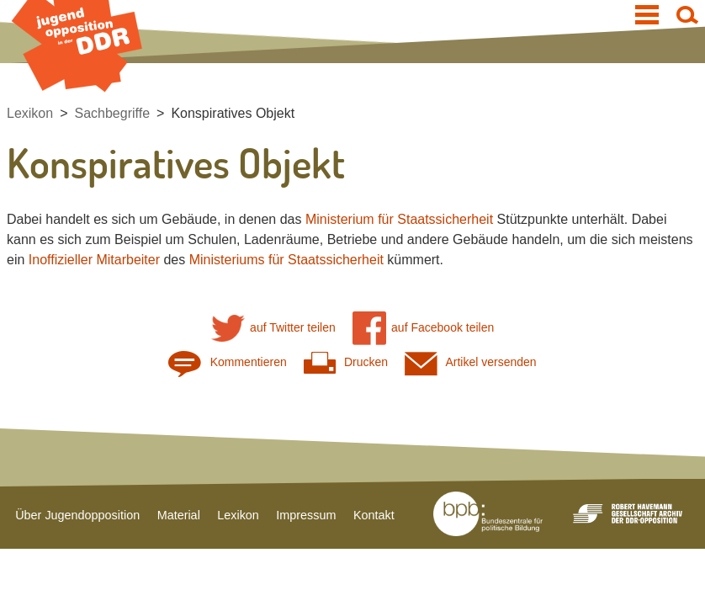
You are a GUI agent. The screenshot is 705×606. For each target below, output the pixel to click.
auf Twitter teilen (273, 327)
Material (178, 515)
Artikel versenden (471, 362)
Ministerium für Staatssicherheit (399, 219)
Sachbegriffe (113, 113)
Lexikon (30, 113)
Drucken (346, 362)
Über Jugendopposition (77, 515)
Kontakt (374, 515)
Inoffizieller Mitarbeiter (94, 259)
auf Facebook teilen (423, 327)
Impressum (306, 515)
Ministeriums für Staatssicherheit (286, 259)
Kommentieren (227, 362)
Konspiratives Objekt (232, 113)
